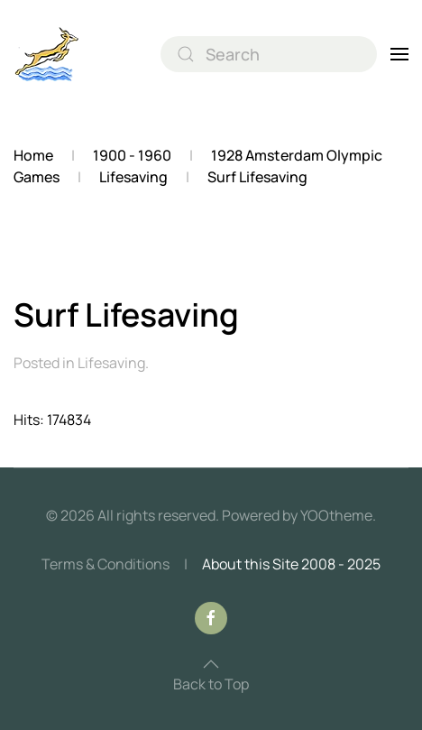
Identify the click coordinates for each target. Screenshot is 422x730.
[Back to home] (47, 54)
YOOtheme (336, 515)
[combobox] (269, 54)
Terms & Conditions (105, 564)
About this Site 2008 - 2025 (291, 564)
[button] (399, 54)
